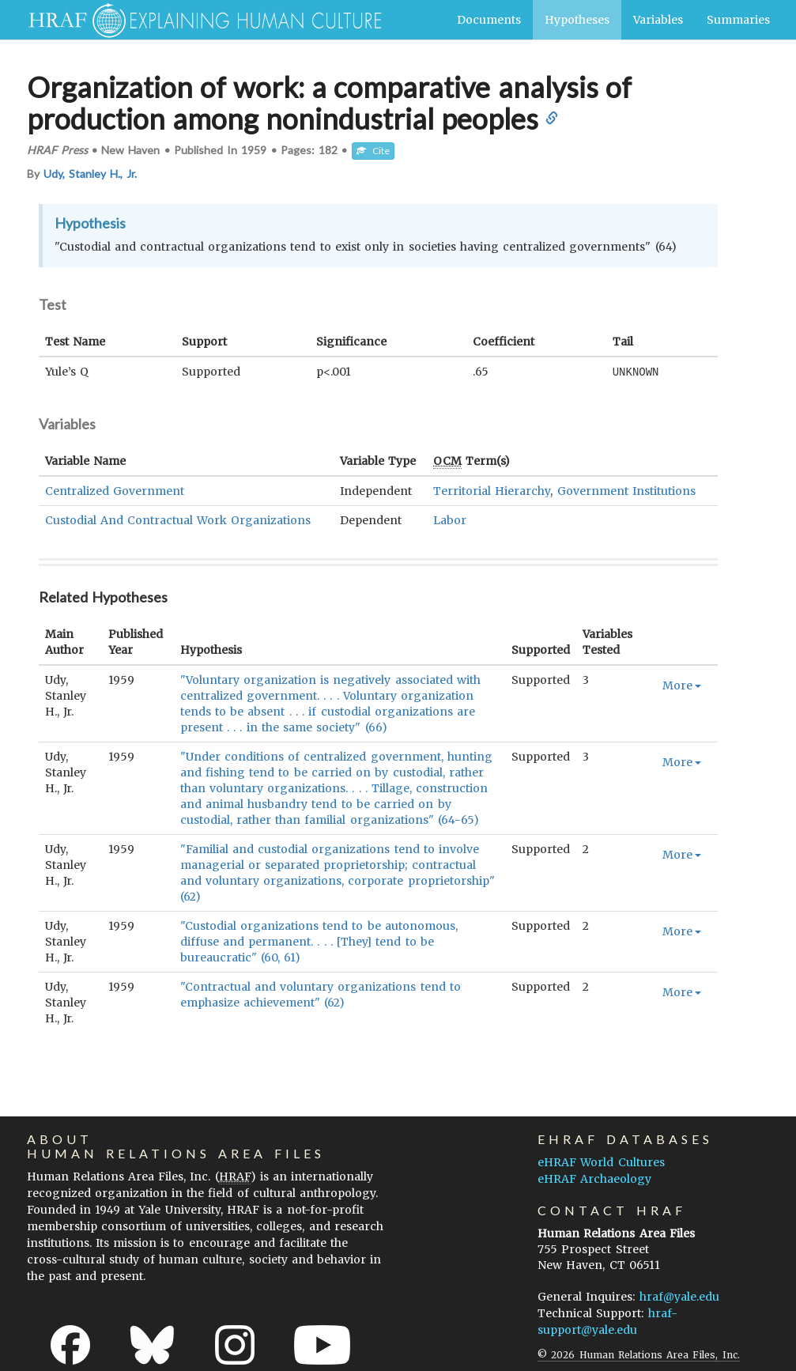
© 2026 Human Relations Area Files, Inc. (638, 1354)
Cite (373, 151)
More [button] (681, 685)
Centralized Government (114, 490)
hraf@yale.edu (679, 1296)
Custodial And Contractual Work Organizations (178, 519)
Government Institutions (626, 490)
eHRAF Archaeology (594, 1178)
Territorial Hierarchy (491, 490)
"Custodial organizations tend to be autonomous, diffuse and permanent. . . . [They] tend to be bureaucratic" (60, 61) (319, 941)
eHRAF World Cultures (601, 1161)
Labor (449, 519)
